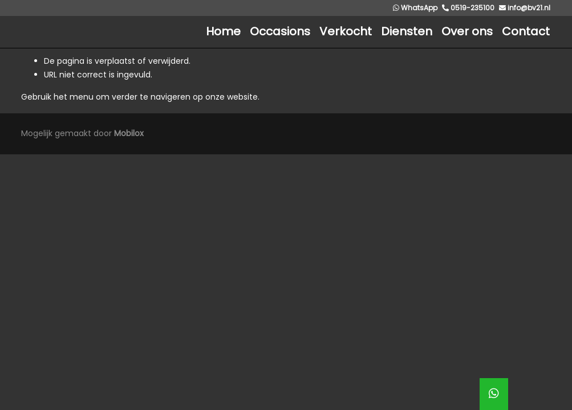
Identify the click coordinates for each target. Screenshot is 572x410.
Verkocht (345, 31)
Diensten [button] (406, 31)
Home (223, 31)
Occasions (280, 31)
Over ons (467, 31)
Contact (526, 31)
